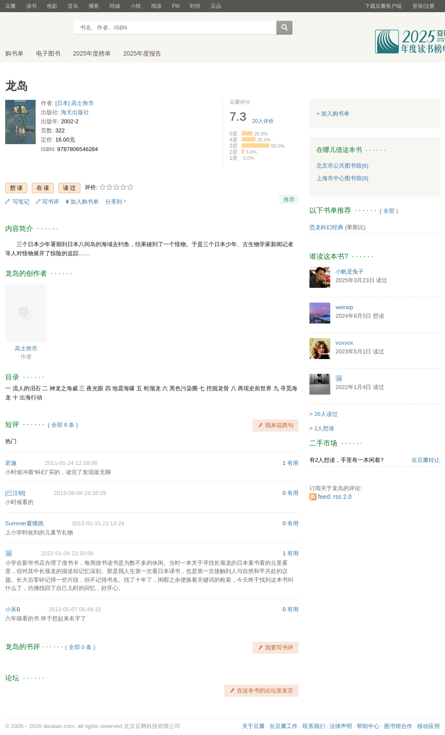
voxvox (344, 342)
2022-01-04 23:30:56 (67, 553)
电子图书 (48, 53)
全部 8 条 (62, 425)
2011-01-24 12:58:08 (71, 463)
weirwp (344, 307)
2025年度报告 (142, 53)
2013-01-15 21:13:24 (98, 523)
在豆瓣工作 (283, 726)
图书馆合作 (398, 726)
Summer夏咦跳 (24, 523)
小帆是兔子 (349, 271)
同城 (115, 6)
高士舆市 (26, 348)
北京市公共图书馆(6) (342, 165)
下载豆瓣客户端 (383, 6)
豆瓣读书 (36, 28)
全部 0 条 (80, 647)
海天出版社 (75, 112)
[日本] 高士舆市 (74, 103)
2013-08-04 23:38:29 (79, 493)
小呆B (12, 609)
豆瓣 (10, 6)
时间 (195, 6)
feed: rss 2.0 (335, 496)
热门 (11, 441)
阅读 (156, 6)
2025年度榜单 (92, 53)
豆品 (216, 6)
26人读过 (325, 414)
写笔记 (21, 201)
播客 (94, 6)
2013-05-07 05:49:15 (75, 609)
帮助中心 (368, 726)
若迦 (11, 463)
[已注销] (15, 493)
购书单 (14, 53)
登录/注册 (423, 6)
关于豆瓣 (253, 726)
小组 (135, 6)
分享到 (113, 201)
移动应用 (428, 726)
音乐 (73, 6)
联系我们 (313, 726)
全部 (389, 211)
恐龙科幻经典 (326, 227)
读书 (31, 6)
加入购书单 (84, 201)
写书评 (50, 201)
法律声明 (340, 726)
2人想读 (324, 428)
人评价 (263, 121)
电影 (52, 6)
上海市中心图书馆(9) (342, 178)
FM (175, 6)
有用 (293, 463)
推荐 (289, 199)
